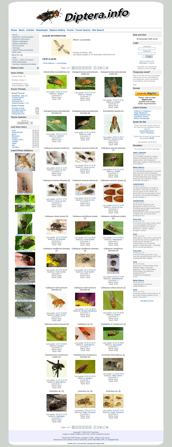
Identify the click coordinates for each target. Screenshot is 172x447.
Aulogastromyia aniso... (25, 172)
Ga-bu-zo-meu (60, 170)
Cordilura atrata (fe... (25, 204)
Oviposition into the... (141, 117)
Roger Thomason (89, 412)
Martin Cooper (60, 315)
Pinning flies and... (19, 114)
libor (13, 145)
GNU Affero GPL (98, 440)
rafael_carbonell (139, 153)
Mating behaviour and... (143, 115)
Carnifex (15, 141)
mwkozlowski (117, 240)
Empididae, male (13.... (20, 96)
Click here (142, 63)
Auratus (14, 138)
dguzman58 (117, 345)
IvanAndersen (89, 345)
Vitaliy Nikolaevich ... (141, 113)
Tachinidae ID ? (18, 101)
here (154, 69)
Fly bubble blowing (19, 110)
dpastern (89, 378)
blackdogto (60, 416)
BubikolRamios (117, 279)
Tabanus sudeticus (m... (25, 235)
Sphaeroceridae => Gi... (21, 103)
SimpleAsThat (113, 440)
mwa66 (117, 171)
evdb (14, 130)
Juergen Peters (17, 140)
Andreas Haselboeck (89, 311)
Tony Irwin (137, 219)
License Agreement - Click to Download (147, 132)
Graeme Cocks (117, 139)
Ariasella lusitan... (18, 112)
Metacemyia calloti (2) (25, 301)
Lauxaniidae (16, 99)
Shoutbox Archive (147, 301)
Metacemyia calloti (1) (25, 318)
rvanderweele (138, 184)
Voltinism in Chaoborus (142, 111)
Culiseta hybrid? (18, 98)
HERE (151, 138)
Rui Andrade (60, 239)
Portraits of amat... (19, 108)
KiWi (27, 86)
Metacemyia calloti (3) (25, 284)
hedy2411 (60, 136)
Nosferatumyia (17, 132)
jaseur (14, 134)
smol (135, 234)
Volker (14, 143)
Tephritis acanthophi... (25, 194)
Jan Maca (15, 147)
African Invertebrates (141, 118)
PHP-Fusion (75, 438)
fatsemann (16, 136)
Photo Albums (48, 63)
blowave (89, 94)
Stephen (60, 94)
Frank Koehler (89, 240)
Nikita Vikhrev (60, 382)
